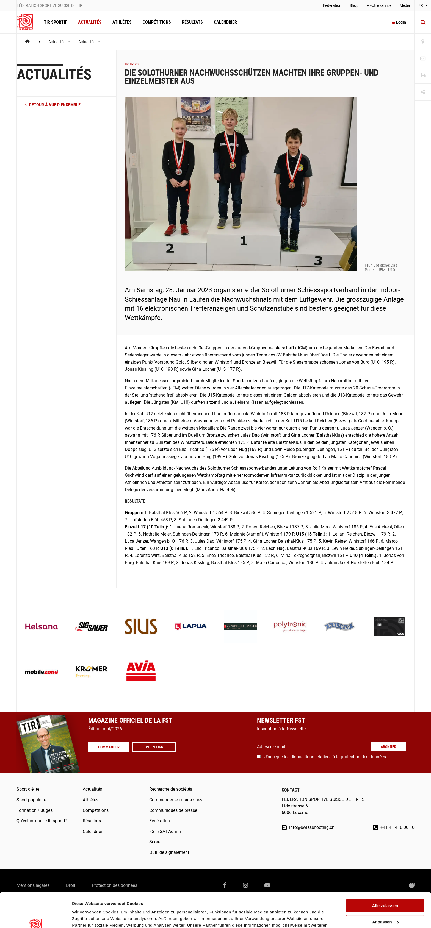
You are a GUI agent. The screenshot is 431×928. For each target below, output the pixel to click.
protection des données (363, 756)
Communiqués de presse (173, 810)
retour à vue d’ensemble (53, 104)
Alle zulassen (385, 876)
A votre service (379, 5)
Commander (109, 747)
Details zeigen (86, 917)
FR (422, 5)
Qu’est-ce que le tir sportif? (42, 820)
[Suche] (423, 22)
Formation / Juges (34, 810)
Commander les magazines (175, 799)
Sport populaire (31, 799)
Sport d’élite (27, 789)
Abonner (388, 747)
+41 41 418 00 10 (394, 827)
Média (405, 5)
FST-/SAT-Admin (165, 831)
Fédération (332, 5)
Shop (354, 5)
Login (399, 22)
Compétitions (157, 22)
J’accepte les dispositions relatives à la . (325, 756)
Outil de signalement (169, 852)
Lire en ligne (154, 747)
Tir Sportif (55, 22)
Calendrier (225, 22)
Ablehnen (385, 908)
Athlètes (122, 22)
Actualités (89, 22)
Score (154, 842)
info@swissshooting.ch (308, 827)
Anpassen (385, 892)
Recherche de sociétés (170, 789)
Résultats (192, 22)
